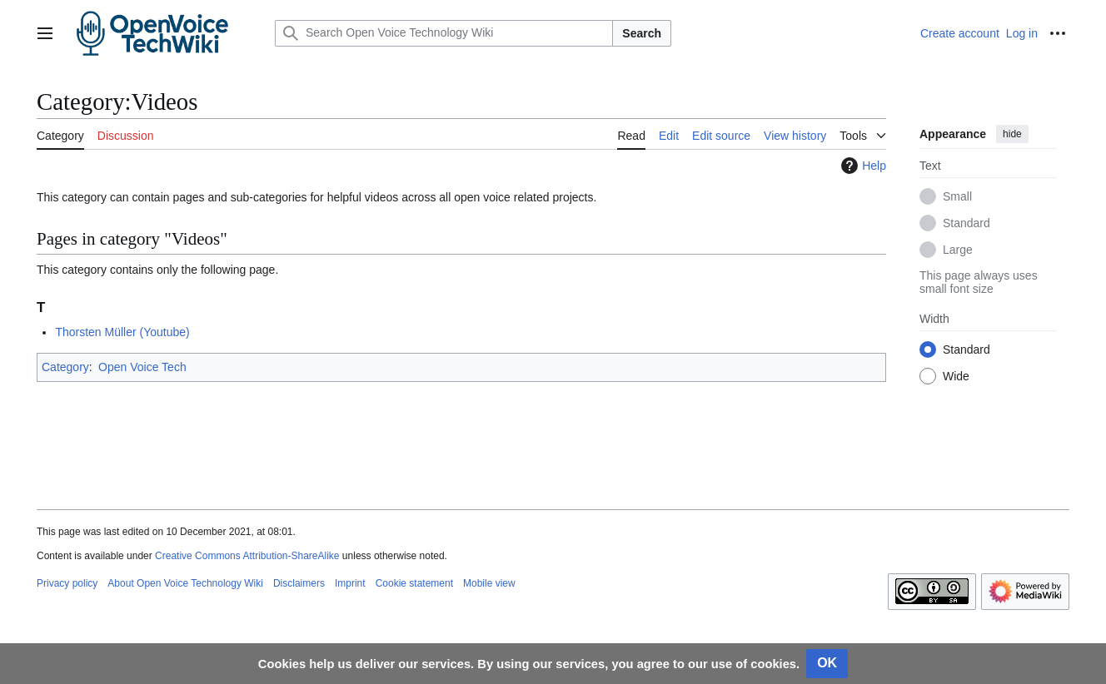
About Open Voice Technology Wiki (185, 583)
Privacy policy (67, 583)
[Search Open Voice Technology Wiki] (444, 33)
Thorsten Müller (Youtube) (122, 332)
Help (861, 165)
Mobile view (489, 583)
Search (641, 33)
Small (957, 196)
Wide (956, 376)
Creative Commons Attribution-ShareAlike (247, 556)
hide (1012, 134)
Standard (966, 223)
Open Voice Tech (142, 367)
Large (958, 249)
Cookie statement (414, 583)
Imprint (350, 583)
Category (65, 367)
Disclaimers (299, 583)
